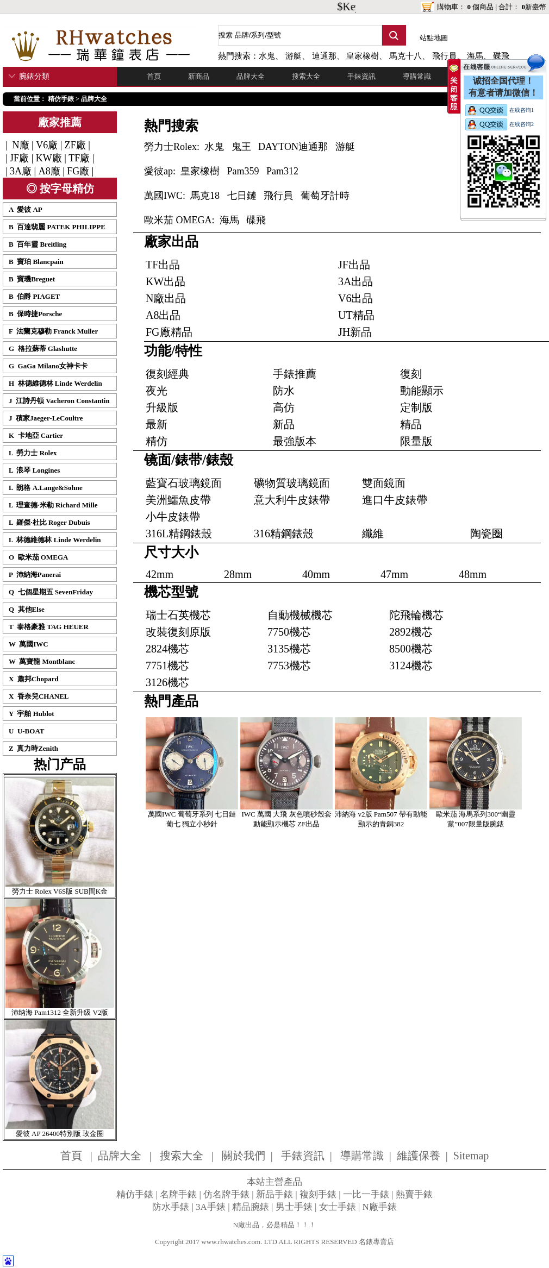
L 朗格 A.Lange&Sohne (46, 488)
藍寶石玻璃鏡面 (184, 483)
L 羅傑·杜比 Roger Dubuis (49, 522)
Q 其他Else (27, 609)
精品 (411, 424)
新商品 (198, 76)
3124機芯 (411, 665)
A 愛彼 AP (25, 209)
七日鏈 (242, 195)
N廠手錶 (380, 1207)
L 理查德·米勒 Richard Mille (53, 505)
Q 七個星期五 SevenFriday (51, 592)
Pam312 (282, 171)
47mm (394, 574)
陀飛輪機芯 (416, 615)
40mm (316, 574)
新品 (284, 424)
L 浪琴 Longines (34, 470)
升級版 (162, 407)
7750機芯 (289, 632)
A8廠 (49, 171)
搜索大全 (306, 76)
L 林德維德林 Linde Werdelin (55, 540)
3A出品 (355, 281)
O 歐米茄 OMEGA (38, 557)
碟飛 (256, 220)
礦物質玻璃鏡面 (292, 483)
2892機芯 (411, 632)
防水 (284, 391)
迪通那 (324, 56)
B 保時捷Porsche (35, 314)
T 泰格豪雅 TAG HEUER (49, 627)
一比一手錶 (366, 1194)
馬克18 (205, 195)
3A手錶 (211, 1207)
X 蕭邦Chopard (34, 679)
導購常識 (417, 76)
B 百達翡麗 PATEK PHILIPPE (57, 227)
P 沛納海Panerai (35, 574)
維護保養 (418, 1156)
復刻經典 (167, 374)
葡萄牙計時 (325, 195)
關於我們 (243, 1156)
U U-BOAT (26, 731)
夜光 (156, 391)
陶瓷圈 (486, 533)
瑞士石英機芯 (178, 615)
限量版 (416, 441)
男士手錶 (294, 1207)
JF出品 (354, 265)
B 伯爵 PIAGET (34, 296)
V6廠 (47, 145)
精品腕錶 (250, 1207)
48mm (472, 574)
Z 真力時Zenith (33, 748)
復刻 (411, 374)
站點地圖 (434, 38)
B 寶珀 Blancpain (36, 262)
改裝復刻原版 (178, 632)
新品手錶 (274, 1194)
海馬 (229, 220)
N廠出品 (166, 298)
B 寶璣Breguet (32, 279)
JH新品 (355, 332)
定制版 (416, 407)
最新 (156, 424)
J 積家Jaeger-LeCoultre (46, 418)
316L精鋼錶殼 (179, 533)
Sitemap (471, 1156)
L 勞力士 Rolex (33, 453)
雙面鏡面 (383, 483)
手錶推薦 (294, 374)
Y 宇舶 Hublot (31, 714)
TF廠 (79, 158)
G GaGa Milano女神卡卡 (48, 366)
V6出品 (355, 298)
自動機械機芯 (300, 615)
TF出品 (163, 265)
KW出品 (165, 281)
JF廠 (19, 158)
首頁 (154, 76)
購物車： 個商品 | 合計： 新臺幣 (491, 7)
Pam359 (243, 171)
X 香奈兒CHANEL (39, 696)
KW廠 (49, 158)
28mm (238, 574)
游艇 (293, 56)
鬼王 (241, 146)
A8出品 (163, 315)
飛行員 (444, 56)
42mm (159, 574)
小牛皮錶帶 (173, 517)
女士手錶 (337, 1207)
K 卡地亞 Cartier (36, 435)
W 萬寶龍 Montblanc (42, 661)
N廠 (19, 145)
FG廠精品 (169, 332)
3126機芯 (167, 682)
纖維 (373, 533)
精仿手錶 (61, 99)
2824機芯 (167, 649)
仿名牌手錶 (226, 1194)
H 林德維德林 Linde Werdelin (55, 383)
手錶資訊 (361, 76)
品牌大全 (250, 76)
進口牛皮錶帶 (394, 500)
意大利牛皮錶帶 (292, 500)
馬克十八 (405, 56)
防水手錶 (170, 1207)
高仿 (284, 407)
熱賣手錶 (414, 1194)
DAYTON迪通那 (293, 146)
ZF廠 (75, 145)
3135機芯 (289, 649)
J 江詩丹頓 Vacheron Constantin (59, 401)
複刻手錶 (318, 1194)
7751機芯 (167, 665)
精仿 (156, 441)
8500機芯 (411, 649)
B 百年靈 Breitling (37, 244)
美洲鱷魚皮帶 (178, 500)
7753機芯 (289, 665)
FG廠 (78, 171)
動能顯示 (422, 391)
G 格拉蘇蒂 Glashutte (43, 348)
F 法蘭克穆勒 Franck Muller (53, 331)
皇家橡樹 (362, 56)
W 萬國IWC (28, 644)
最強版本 (294, 441)
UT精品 (356, 315)
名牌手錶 (178, 1194)
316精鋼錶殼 (284, 533)
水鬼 (267, 56)
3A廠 (21, 171)
